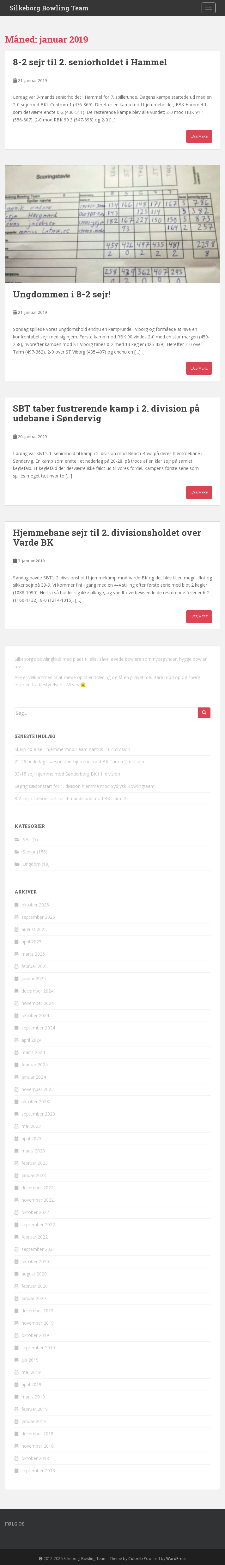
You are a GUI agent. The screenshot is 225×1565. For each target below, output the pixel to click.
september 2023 (38, 1114)
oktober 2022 (35, 1212)
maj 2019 (31, 1372)
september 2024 (38, 1028)
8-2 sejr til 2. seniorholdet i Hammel (90, 62)
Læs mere (199, 136)
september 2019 (38, 1348)
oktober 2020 (35, 1261)
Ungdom (31, 864)
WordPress (176, 1558)
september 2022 (38, 1225)
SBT (27, 839)
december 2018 (37, 1434)
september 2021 (38, 1249)
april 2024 (31, 1040)
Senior (29, 852)
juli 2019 (30, 1360)
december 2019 (37, 1311)
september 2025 (38, 917)
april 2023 (31, 1138)
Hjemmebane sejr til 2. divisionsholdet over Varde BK (107, 537)
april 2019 (31, 1384)
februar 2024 (34, 1065)
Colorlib (135, 1558)
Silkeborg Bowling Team (48, 8)
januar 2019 (33, 1421)
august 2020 (34, 1274)
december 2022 (37, 1188)
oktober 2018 (35, 1458)
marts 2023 (33, 1151)
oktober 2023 (35, 1102)
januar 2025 (33, 979)
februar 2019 (34, 1409)
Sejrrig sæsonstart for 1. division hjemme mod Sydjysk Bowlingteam (85, 786)
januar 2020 (33, 1298)
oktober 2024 (35, 1015)
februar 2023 (34, 1163)
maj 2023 (31, 1126)
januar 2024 (33, 1077)
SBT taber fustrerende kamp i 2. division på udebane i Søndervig (106, 413)
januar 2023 (33, 1175)
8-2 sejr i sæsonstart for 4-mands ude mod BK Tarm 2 (70, 798)
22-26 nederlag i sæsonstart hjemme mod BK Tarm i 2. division (79, 762)
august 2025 (34, 929)
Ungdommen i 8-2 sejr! (62, 294)
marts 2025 (33, 954)
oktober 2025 (35, 905)
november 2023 (37, 1089)
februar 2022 (34, 1237)
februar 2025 (34, 966)
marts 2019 (33, 1397)
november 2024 (37, 1003)
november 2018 (37, 1446)
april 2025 (31, 942)
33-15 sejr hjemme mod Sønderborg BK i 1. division (67, 774)
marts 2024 (33, 1052)
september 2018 (38, 1471)
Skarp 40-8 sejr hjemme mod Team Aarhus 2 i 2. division (72, 749)
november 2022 (37, 1200)
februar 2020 (34, 1286)
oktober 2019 (35, 1335)
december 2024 (37, 991)
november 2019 (37, 1323)
